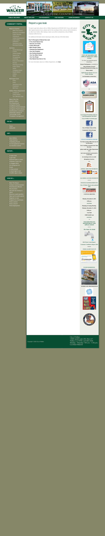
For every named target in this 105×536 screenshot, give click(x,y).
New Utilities (13, 138)
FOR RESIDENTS (44, 17)
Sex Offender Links (18, 96)
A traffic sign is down (15, 173)
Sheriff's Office (13, 101)
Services (12, 48)
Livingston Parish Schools (17, 107)
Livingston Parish (14, 105)
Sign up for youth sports (16, 196)
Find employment (14, 205)
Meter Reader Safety (35, 47)
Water (14, 76)
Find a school (13, 202)
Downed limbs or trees (16, 159)
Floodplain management (16, 116)
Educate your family (35, 43)
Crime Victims (16, 94)
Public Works (16, 66)
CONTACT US (89, 17)
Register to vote (14, 198)
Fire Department (14, 103)
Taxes (11, 126)
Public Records (14, 17)
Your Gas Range (34, 57)
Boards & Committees (19, 32)
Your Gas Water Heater (36, 55)
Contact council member (16, 185)
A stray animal (13, 169)
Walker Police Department (17, 91)
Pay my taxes (13, 188)
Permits (15, 63)
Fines (14, 82)
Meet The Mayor (14, 183)
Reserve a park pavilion (16, 194)
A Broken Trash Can (15, 161)
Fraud (11, 167)
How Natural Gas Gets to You (38, 58)
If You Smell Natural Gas (36, 41)
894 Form (15, 88)
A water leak (13, 155)
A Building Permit (14, 142)
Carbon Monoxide (34, 45)
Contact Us (16, 92)
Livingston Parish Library (17, 109)
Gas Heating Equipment (36, 53)
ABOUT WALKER (29, 17)
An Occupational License (16, 144)
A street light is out (15, 171)
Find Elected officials (15, 187)
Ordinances (16, 36)
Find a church (13, 204)
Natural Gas (16, 55)
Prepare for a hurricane (16, 200)
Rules (14, 80)
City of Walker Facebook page (89, 118)
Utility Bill (12, 128)
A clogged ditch (14, 163)
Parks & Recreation (18, 61)
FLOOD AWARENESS (89, 267)
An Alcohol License (15, 145)
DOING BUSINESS (74, 17)
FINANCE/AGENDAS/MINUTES (89, 182)
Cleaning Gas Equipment (36, 49)
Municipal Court (14, 78)
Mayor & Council (14, 28)
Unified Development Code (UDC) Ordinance (18, 39)
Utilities (15, 74)
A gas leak (12, 157)
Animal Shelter (17, 53)
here (59, 62)
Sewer (14, 68)
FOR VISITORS (59, 17)
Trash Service (13, 140)
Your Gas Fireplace (35, 51)
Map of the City (13, 99)
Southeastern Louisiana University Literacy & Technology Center (16, 112)
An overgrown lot (14, 165)
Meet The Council (18, 30)
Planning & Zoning (18, 64)
